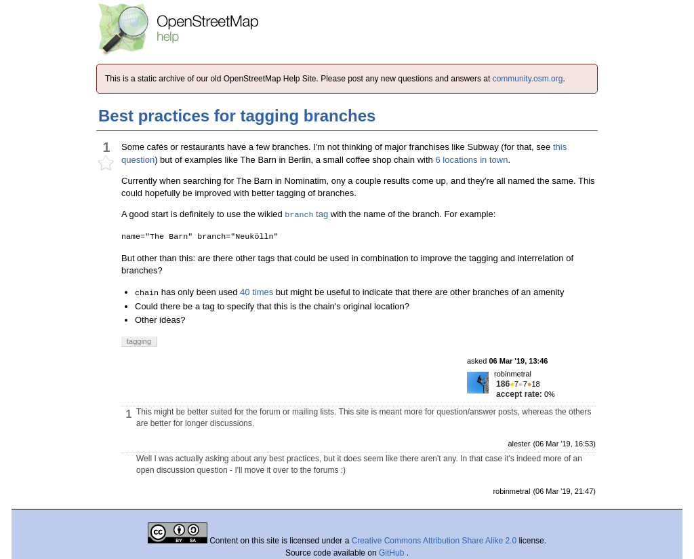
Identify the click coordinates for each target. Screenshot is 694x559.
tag (306, 214)
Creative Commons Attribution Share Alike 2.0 (434, 540)
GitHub (393, 553)
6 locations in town (471, 160)
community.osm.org (528, 78)
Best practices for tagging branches (236, 116)
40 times (256, 292)
